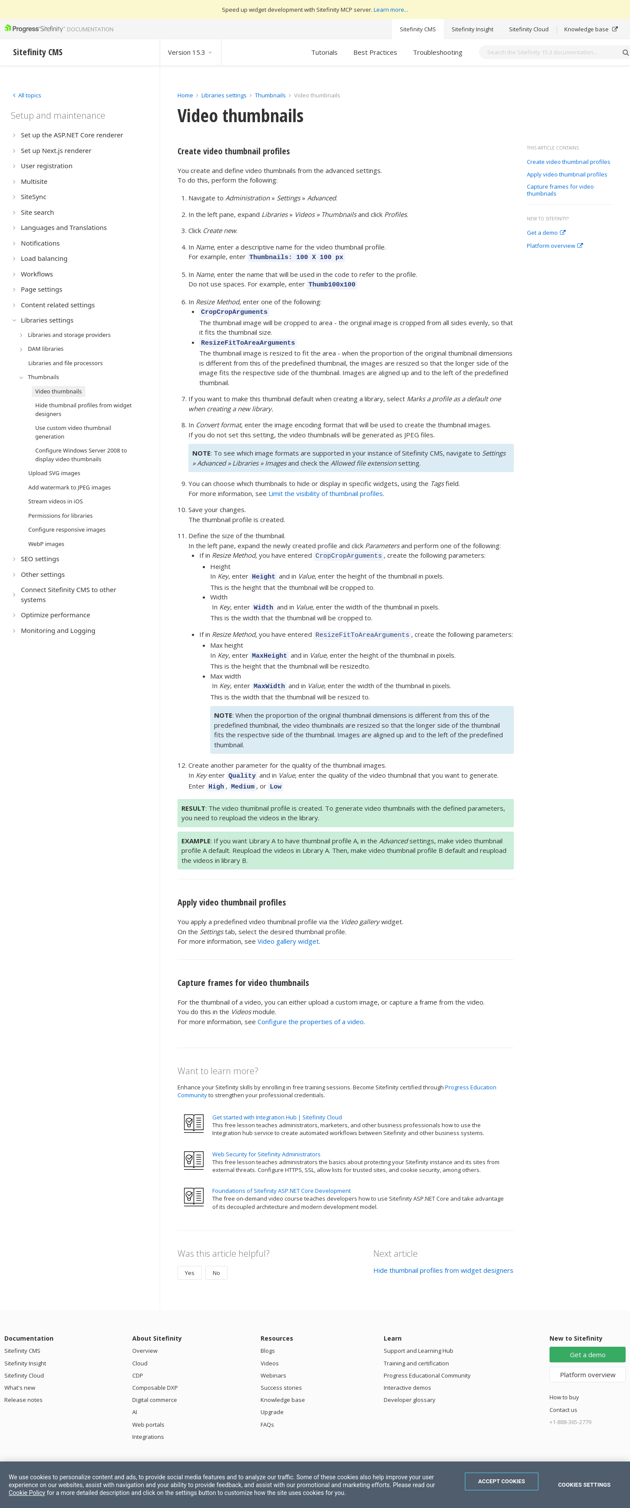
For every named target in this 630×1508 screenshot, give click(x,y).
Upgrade (272, 1396)
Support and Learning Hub (418, 1335)
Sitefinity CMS (418, 29)
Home (185, 95)
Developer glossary (410, 1384)
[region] (315, 1484)
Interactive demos (407, 1372)
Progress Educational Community (427, 1360)
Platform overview (555, 246)
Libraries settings (224, 95)
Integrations (148, 1421)
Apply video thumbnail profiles (567, 174)
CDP (137, 1360)
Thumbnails (270, 95)
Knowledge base (591, 29)
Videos (270, 1348)
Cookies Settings (584, 1484)
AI (134, 1396)
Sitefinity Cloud (529, 29)
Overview (145, 1335)
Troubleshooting (437, 52)
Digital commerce (154, 1384)
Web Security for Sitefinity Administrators (266, 1138)
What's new (19, 1372)
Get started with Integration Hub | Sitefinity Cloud (277, 1101)
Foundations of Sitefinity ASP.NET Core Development (281, 1175)
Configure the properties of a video (311, 1006)
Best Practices (375, 52)
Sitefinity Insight (472, 29)
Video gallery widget (288, 925)
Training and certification (416, 1348)
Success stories (281, 1372)
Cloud (139, 1348)
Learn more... (391, 9)
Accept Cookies (501, 1481)
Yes (189, 1257)
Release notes (23, 1384)
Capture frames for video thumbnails (560, 190)
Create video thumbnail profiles (568, 162)
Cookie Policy (27, 1492)
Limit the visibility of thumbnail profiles (325, 488)
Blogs (268, 1335)
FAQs (267, 1409)
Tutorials (324, 52)
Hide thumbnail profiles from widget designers (443, 1254)
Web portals (148, 1409)
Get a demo (546, 233)
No (216, 1257)
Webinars (273, 1360)
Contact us (563, 1394)
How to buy (564, 1381)
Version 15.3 (190, 52)
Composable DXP (155, 1372)
